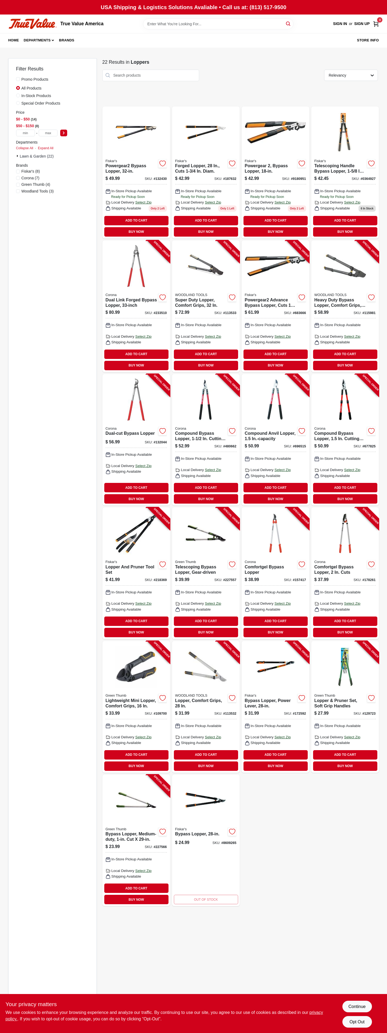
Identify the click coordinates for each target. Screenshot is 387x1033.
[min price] (25, 133)
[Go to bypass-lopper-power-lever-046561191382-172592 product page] (275, 707)
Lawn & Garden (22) (37, 156)
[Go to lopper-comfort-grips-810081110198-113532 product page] (206, 707)
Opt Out (356, 1022)
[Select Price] (63, 133)
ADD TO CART (136, 220)
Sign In (340, 24)
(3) (38, 191)
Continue (357, 1006)
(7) (31, 178)
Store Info (368, 40)
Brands (66, 40)
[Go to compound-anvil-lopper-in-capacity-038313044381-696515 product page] (275, 440)
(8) (31, 171)
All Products (32, 88)
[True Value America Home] (32, 23)
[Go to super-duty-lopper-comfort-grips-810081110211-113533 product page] (206, 306)
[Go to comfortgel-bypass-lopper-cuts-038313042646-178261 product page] (345, 573)
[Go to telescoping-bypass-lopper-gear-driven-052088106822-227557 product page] (206, 573)
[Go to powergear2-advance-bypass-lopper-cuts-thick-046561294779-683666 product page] (275, 306)
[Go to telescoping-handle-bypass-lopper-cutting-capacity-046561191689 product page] (345, 172)
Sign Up (362, 24)
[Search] (288, 23)
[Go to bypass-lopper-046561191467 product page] (206, 840)
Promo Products (35, 79)
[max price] (48, 133)
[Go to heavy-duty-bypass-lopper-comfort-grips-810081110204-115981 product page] (345, 306)
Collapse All (24, 148)
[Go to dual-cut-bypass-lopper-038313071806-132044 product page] (136, 440)
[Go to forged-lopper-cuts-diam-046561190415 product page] (206, 172)
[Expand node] (18, 156)
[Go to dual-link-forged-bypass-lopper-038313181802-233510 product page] (136, 306)
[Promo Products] (18, 79)
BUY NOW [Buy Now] (136, 232)
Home (13, 40)
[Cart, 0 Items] (376, 24)
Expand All (45, 148)
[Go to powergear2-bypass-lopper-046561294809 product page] (136, 172)
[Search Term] (218, 24)
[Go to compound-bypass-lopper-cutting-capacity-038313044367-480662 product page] (206, 440)
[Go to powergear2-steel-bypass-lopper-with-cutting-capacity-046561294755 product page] (275, 172)
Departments (37, 40)
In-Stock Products (36, 95)
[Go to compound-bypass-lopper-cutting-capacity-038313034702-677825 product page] (345, 440)
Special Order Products (41, 103)
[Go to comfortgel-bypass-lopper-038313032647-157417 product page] (275, 573)
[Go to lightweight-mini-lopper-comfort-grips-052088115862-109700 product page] (136, 707)
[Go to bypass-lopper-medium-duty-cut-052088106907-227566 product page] (136, 840)
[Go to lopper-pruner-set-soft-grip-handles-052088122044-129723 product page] (345, 707)
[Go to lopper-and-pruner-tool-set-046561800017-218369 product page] (136, 573)
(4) (36, 184)
